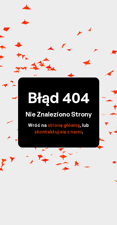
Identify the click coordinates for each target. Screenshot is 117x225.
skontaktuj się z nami (58, 131)
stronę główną (64, 125)
